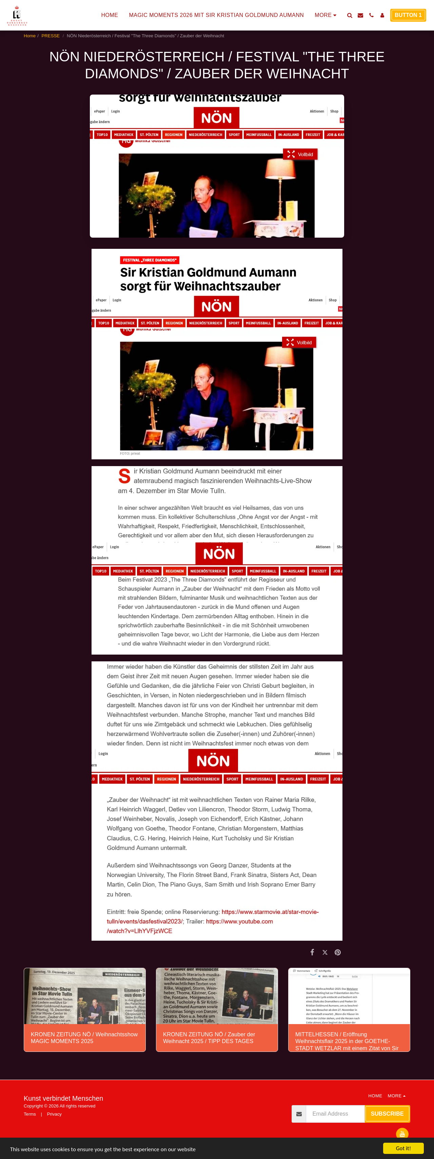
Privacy (54, 1114)
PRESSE (51, 35)
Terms (30, 1114)
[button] (349, 15)
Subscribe (387, 1114)
